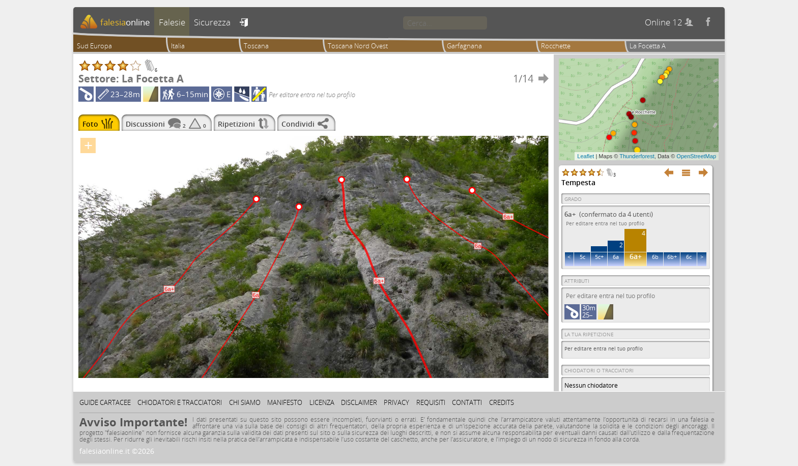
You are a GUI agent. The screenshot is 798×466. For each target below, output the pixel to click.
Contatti (467, 402)
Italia (178, 45)
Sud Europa (94, 45)
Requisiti (430, 402)
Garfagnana (464, 45)
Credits (501, 402)
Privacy (396, 402)
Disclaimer (359, 402)
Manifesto (284, 402)
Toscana (256, 45)
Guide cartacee (105, 402)
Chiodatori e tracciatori (179, 402)
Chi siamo (245, 402)
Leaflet (585, 156)
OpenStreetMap (696, 156)
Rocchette (556, 45)
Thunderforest (636, 156)
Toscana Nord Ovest (358, 45)
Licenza (321, 402)
